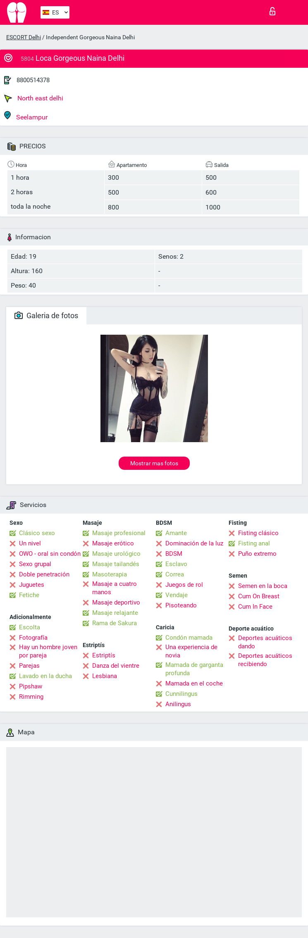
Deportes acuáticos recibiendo (265, 660)
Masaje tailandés (115, 564)
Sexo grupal (35, 564)
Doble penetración (44, 574)
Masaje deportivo (116, 602)
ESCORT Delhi (23, 37)
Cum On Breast (258, 596)
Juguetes (31, 584)
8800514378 (33, 80)
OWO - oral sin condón (50, 553)
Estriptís (103, 655)
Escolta (29, 627)
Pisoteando (181, 605)
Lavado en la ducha (45, 676)
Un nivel (30, 543)
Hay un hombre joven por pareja (48, 651)
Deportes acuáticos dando (265, 642)
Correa (174, 574)
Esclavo (176, 564)
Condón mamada (188, 637)
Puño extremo (257, 553)
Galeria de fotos (46, 315)
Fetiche (29, 595)
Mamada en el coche (194, 683)
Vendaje (176, 595)
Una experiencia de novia (191, 651)
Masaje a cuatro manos (114, 588)
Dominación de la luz (194, 543)
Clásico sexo (37, 533)
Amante (176, 533)
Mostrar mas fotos (154, 463)
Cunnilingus (181, 694)
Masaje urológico (116, 553)
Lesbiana (104, 676)
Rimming (31, 696)
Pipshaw (30, 686)
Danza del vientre (115, 665)
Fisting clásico (258, 533)
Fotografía (33, 637)
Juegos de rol (184, 584)
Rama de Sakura (114, 623)
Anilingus (178, 704)
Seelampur (26, 116)
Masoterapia (109, 574)
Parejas (29, 665)
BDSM (173, 553)
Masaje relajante (115, 613)
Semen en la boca (262, 586)
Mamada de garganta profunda (194, 669)
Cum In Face (255, 606)
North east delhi (33, 98)
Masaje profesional (119, 533)
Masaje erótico (113, 543)
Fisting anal (254, 543)
